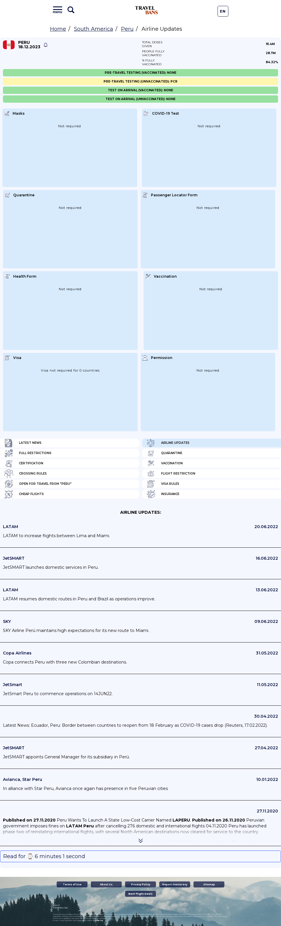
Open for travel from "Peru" (38, 484)
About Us (106, 884)
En (223, 11)
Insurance (162, 494)
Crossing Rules (25, 473)
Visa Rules (162, 484)
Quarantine (164, 453)
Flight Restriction (170, 473)
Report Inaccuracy (174, 884)
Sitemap (209, 884)
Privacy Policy (140, 884)
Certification (23, 463)
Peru (127, 29)
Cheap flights (24, 494)
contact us (98, 920)
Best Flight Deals (140, 893)
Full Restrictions (27, 453)
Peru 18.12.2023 (29, 44)
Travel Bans (146, 10)
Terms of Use (72, 884)
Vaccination (164, 463)
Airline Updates (167, 443)
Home (58, 29)
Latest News (23, 443)
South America (93, 29)
